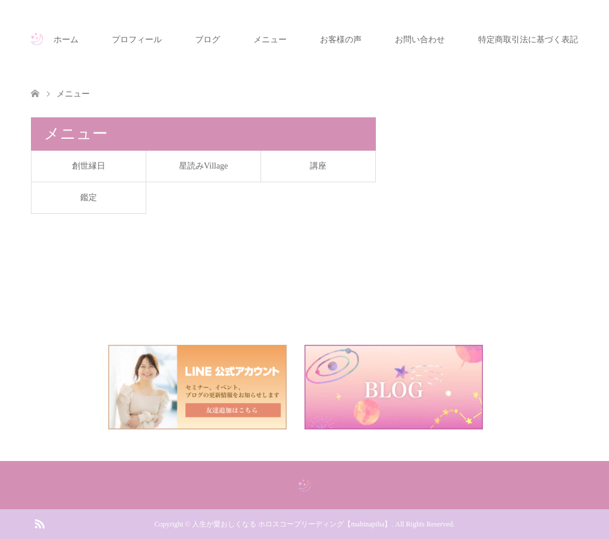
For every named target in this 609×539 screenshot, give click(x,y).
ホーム (66, 39)
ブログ (207, 39)
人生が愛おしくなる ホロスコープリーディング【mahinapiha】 (291, 524)
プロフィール (137, 39)
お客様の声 (341, 39)
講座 (318, 165)
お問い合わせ (420, 39)
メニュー (270, 39)
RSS (39, 523)
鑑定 (88, 197)
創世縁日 (88, 165)
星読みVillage (203, 165)
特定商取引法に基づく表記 (528, 39)
